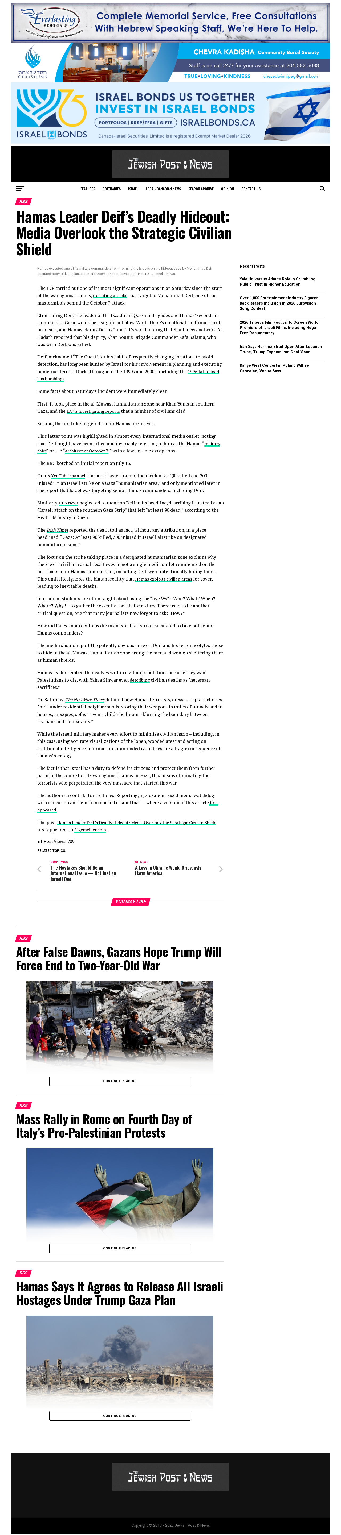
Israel (133, 188)
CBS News (69, 503)
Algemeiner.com (106, 830)
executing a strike (112, 295)
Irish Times (58, 530)
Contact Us (251, 188)
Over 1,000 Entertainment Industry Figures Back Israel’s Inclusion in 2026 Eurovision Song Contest (279, 303)
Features (87, 188)
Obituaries (112, 188)
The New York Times (86, 699)
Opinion (227, 188)
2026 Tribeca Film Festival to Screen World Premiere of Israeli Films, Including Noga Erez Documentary (279, 327)
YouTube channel (69, 476)
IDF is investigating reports (96, 411)
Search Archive (201, 188)
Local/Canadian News (163, 188)
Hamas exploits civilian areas (166, 579)
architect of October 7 (88, 451)
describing (141, 680)
